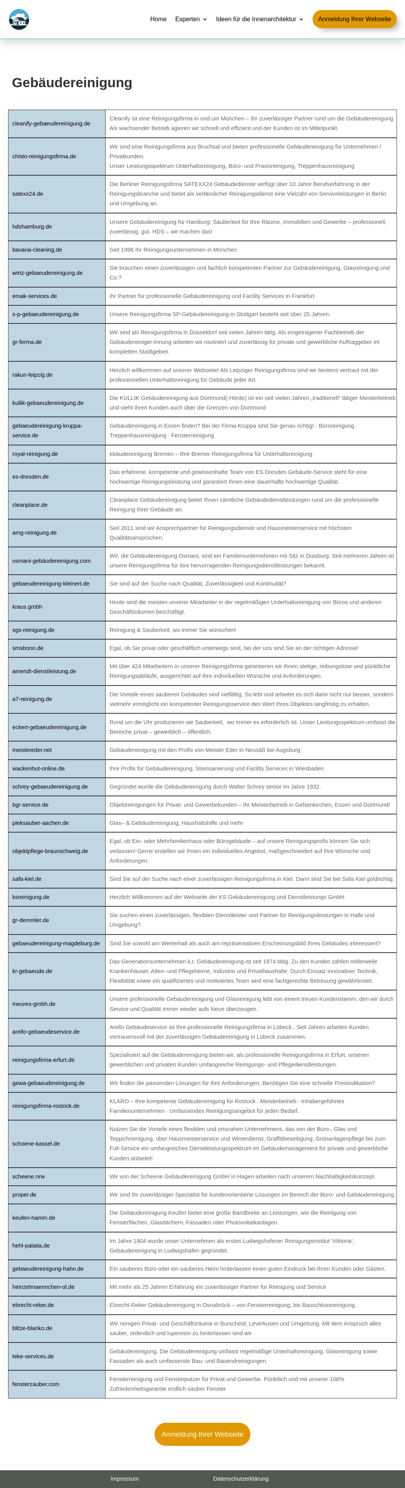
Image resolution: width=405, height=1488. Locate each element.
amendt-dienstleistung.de (44, 671)
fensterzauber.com (35, 1384)
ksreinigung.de (30, 897)
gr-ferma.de (27, 342)
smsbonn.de (28, 648)
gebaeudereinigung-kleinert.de (50, 584)
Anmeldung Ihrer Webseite (202, 1434)
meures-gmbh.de (33, 1004)
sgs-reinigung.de (33, 630)
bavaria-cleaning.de (37, 250)
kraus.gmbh (27, 607)
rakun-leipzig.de (32, 375)
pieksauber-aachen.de (40, 823)
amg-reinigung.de (34, 533)
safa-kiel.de (27, 879)
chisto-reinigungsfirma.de (44, 156)
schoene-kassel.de (36, 1144)
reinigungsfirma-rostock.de (46, 1106)
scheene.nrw (28, 1176)
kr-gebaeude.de (32, 971)
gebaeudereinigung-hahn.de (48, 1269)
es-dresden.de (30, 477)
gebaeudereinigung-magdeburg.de (56, 943)
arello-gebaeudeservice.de (46, 1032)
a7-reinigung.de (32, 699)
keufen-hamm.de (33, 1218)
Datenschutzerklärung (241, 1479)
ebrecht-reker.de (33, 1305)
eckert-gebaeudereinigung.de (49, 727)
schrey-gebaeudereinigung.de (50, 787)
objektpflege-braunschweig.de (50, 851)
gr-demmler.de (30, 920)
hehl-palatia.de (31, 1246)
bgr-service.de (30, 805)
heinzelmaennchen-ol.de (43, 1287)
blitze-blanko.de (32, 1328)
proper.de (24, 1195)
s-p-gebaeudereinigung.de (45, 314)
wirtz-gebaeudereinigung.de (47, 273)
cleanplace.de (29, 505)
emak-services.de (34, 296)
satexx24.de (27, 194)
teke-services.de (33, 1356)
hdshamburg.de (32, 226)
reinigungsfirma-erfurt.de (43, 1060)
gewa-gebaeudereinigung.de (48, 1083)
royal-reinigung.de (35, 454)
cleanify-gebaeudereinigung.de (51, 123)
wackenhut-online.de (38, 768)
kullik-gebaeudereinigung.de (48, 403)
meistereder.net (32, 750)
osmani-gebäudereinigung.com (51, 561)
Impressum (125, 1479)
